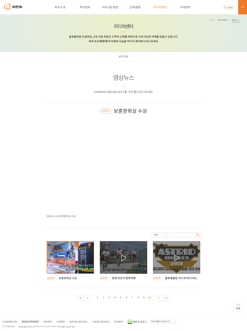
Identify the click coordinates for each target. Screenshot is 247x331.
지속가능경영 (110, 7)
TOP (238, 308)
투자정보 (85, 7)
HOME (212, 20)
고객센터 (185, 7)
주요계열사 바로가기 (160, 321)
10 (149, 297)
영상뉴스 (235, 20)
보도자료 (123, 56)
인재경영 (135, 7)
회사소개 (60, 7)
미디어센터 (160, 7)
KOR (230, 7)
